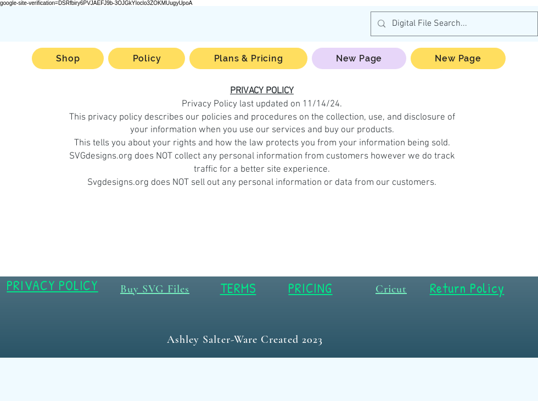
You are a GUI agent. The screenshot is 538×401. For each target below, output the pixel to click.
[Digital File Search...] (453, 24)
